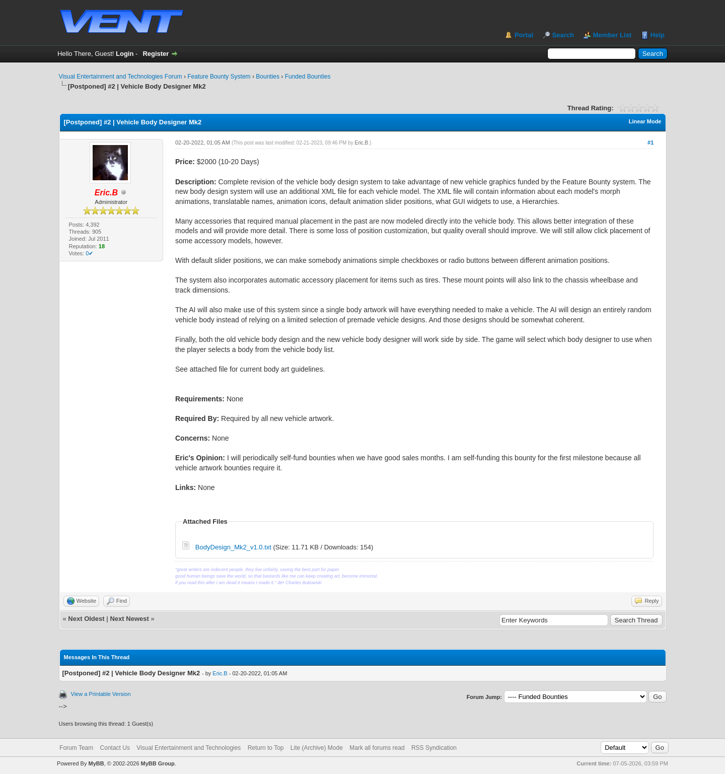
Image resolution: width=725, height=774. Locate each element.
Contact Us (115, 747)
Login (124, 53)
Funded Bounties (308, 76)
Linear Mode (645, 121)
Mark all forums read (376, 747)
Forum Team (76, 747)
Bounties (267, 76)
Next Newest (129, 618)
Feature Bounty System (218, 76)
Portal (524, 35)
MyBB (96, 763)
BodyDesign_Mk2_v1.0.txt (233, 547)
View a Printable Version (101, 694)
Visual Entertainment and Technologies (188, 747)
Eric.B (362, 143)
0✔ (89, 253)
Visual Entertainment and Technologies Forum (120, 76)
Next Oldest (86, 618)
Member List (612, 35)
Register (155, 53)
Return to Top (266, 747)
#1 (650, 142)
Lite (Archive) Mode (317, 747)
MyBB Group (158, 763)
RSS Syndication (434, 747)
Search (563, 35)
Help (657, 35)
